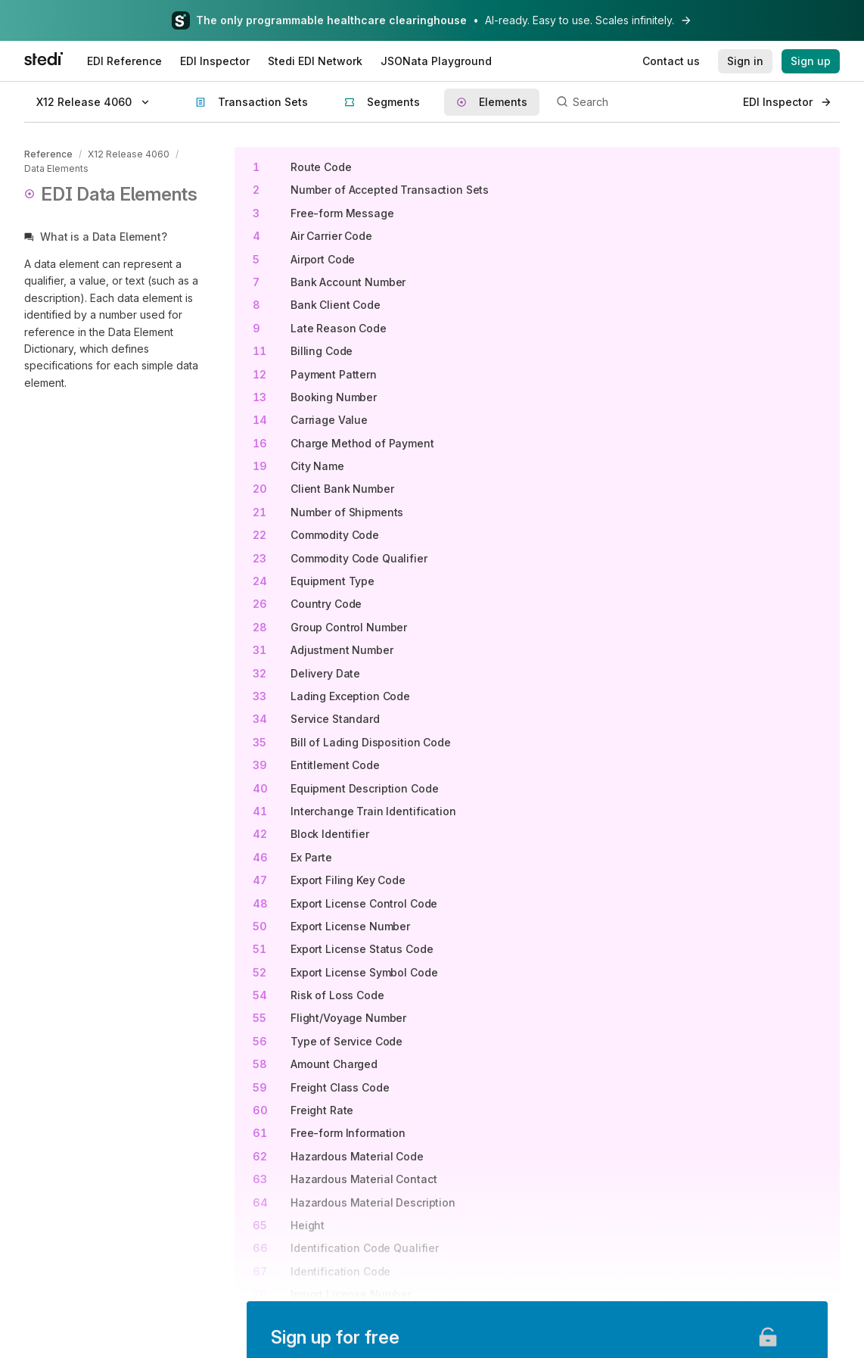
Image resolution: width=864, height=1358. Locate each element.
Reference (48, 154)
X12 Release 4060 (128, 154)
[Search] (641, 102)
